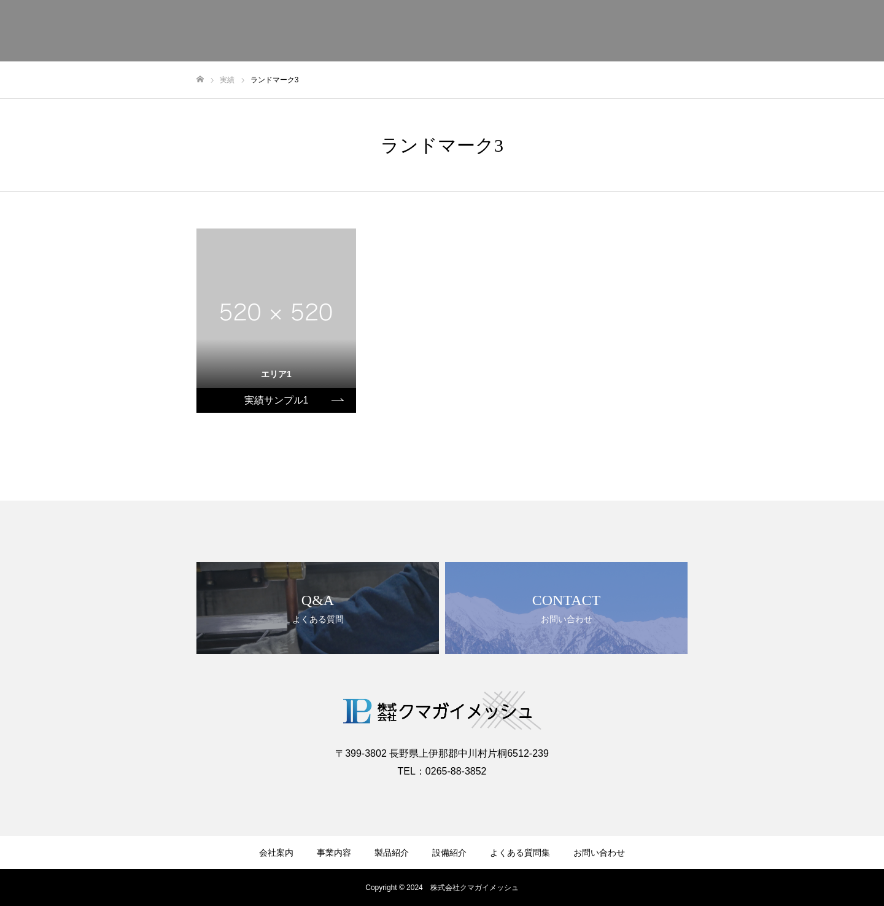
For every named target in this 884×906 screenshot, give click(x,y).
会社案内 (276, 852)
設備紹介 (449, 852)
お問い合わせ (599, 852)
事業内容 (334, 852)
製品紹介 (391, 852)
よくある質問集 (520, 852)
